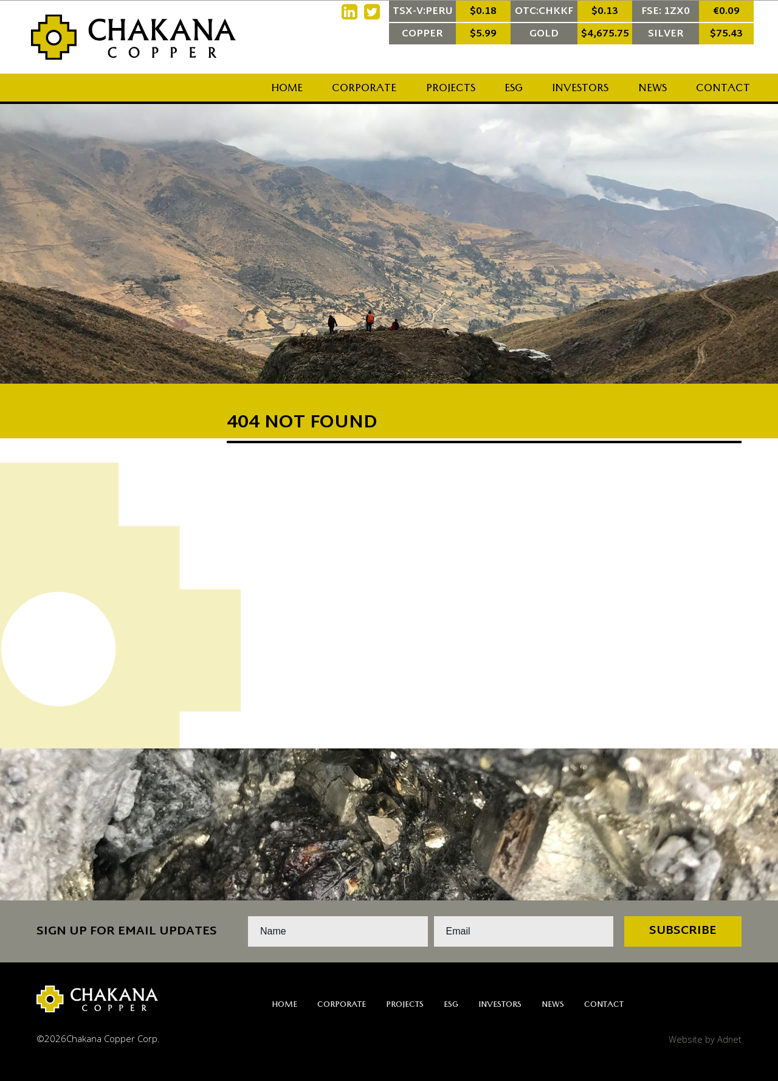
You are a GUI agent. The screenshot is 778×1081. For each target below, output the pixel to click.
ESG (513, 90)
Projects (450, 90)
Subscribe (682, 931)
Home (287, 90)
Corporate (364, 90)
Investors (580, 90)
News (652, 90)
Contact (723, 90)
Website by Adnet (705, 1038)
